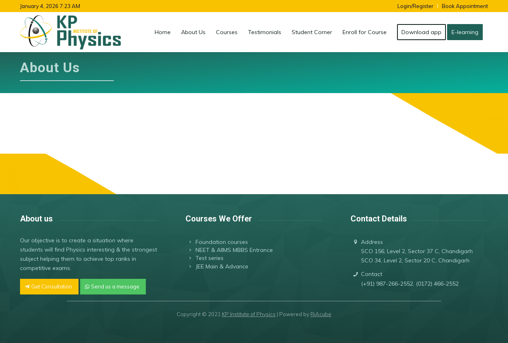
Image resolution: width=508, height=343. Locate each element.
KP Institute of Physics (249, 314)
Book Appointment (465, 6)
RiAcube (320, 314)
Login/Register (415, 6)
